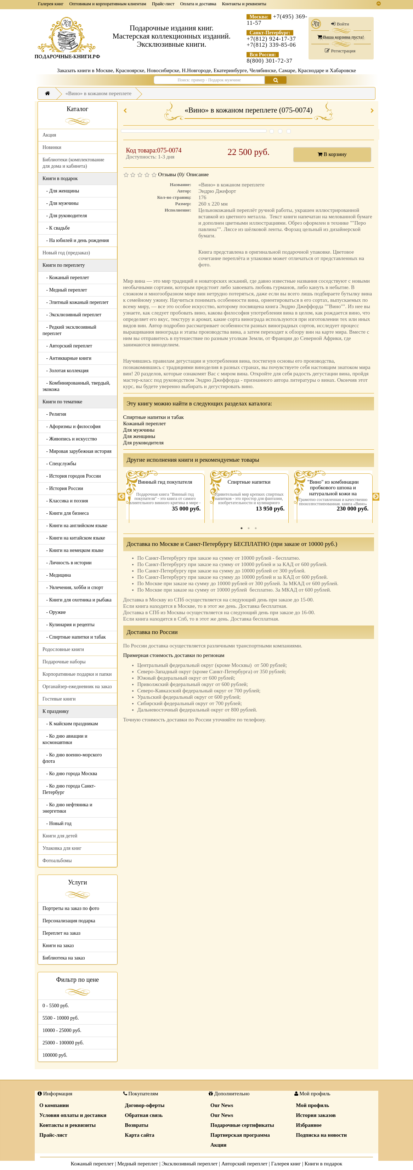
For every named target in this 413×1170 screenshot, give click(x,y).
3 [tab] (255, 528)
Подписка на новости (321, 1135)
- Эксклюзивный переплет (72, 314)
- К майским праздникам (70, 723)
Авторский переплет (244, 1163)
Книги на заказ (58, 945)
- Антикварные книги (67, 358)
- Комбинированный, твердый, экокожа (76, 386)
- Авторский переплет (67, 345)
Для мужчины (139, 430)
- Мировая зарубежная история (77, 451)
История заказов (316, 1115)
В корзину (332, 154)
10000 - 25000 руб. (62, 1030)
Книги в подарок (324, 1163)
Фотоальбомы (57, 860)
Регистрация (340, 50)
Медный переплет (137, 1163)
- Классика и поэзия (65, 500)
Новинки (52, 147)
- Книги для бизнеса (66, 513)
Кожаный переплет (144, 423)
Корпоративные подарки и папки (77, 674)
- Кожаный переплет (66, 277)
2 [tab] (248, 528)
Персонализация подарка (69, 920)
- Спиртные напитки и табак (74, 637)
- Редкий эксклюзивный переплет (69, 330)
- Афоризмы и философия (72, 426)
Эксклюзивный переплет (189, 1163)
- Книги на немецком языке (73, 550)
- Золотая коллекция (66, 370)
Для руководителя (143, 442)
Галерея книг (50, 3)
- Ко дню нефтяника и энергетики (67, 808)
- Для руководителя (65, 215)
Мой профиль (312, 1105)
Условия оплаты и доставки (72, 1115)
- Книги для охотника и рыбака (77, 600)
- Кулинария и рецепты (69, 624)
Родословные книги (63, 649)
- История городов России (72, 476)
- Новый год (57, 823)
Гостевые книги (59, 699)
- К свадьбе (56, 228)
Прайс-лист (163, 3)
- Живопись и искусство (70, 439)
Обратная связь (144, 1115)
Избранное (309, 1125)
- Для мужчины (61, 203)
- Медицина (57, 575)
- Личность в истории (67, 562)
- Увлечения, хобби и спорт (73, 587)
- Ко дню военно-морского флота (72, 758)
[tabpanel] (165, 497)
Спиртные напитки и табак (153, 417)
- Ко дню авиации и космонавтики (65, 739)
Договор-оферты (145, 1105)
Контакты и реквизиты (244, 3)
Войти (340, 24)
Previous (121, 497)
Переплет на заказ (61, 933)
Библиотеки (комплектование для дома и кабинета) (73, 163)
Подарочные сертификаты (242, 1125)
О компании (54, 1105)
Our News (221, 1105)
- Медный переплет (65, 290)
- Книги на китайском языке (74, 538)
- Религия (54, 414)
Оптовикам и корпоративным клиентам (107, 3)
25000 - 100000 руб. (63, 1042)
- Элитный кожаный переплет (75, 302)
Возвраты (136, 1125)
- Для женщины (61, 191)
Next (375, 497)
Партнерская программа (240, 1135)
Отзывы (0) (170, 174)
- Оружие (54, 612)
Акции (218, 1145)
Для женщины (139, 436)
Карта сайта (139, 1135)
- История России (63, 488)
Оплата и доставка (198, 3)
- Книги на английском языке (75, 525)
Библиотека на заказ (64, 958)
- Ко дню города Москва (70, 773)
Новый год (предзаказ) (66, 252)
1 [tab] (241, 528)
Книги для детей (60, 835)
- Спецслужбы (59, 463)
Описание (197, 174)
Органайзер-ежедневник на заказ (77, 686)
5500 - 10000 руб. (61, 1018)
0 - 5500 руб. (56, 1005)
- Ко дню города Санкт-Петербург (69, 789)
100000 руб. (55, 1055)
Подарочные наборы (64, 661)
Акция (49, 135)
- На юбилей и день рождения (76, 240)
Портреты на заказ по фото (71, 908)
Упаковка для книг (62, 848)
